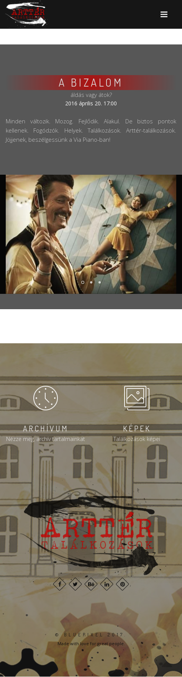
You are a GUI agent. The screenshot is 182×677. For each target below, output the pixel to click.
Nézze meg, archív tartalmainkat (45, 439)
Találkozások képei (136, 439)
